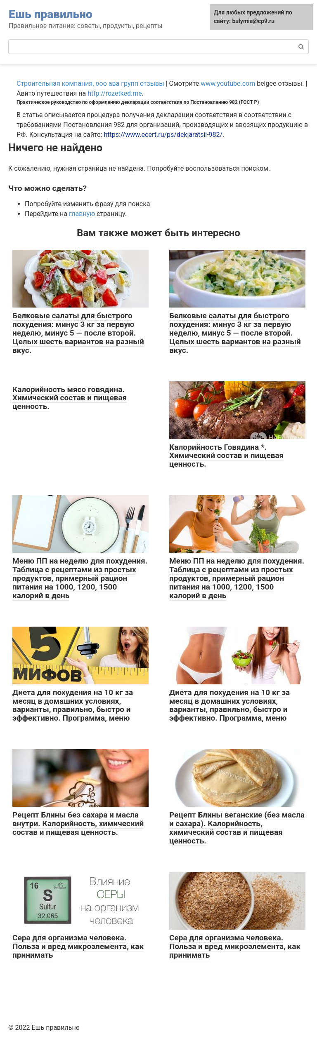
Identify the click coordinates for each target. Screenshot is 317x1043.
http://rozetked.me (115, 93)
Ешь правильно (50, 14)
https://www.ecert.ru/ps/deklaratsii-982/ (163, 135)
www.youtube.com (228, 83)
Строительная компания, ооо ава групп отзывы (90, 83)
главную (82, 214)
